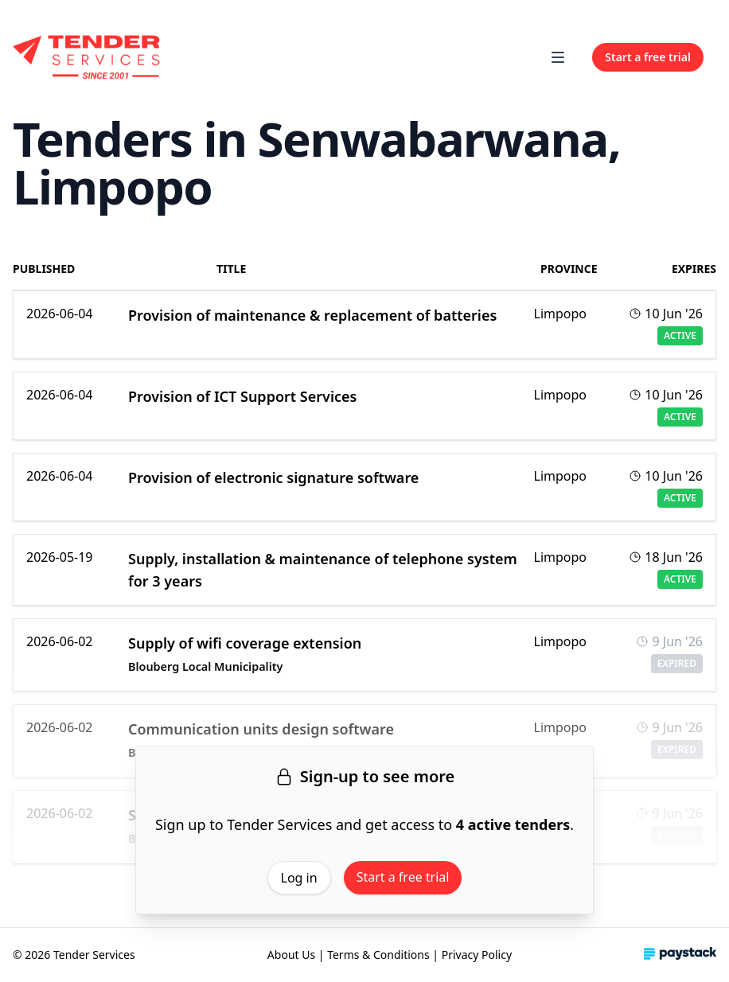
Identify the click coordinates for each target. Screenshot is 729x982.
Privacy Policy (477, 954)
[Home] (87, 57)
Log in (299, 878)
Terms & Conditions (378, 954)
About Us (291, 954)
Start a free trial (403, 877)
